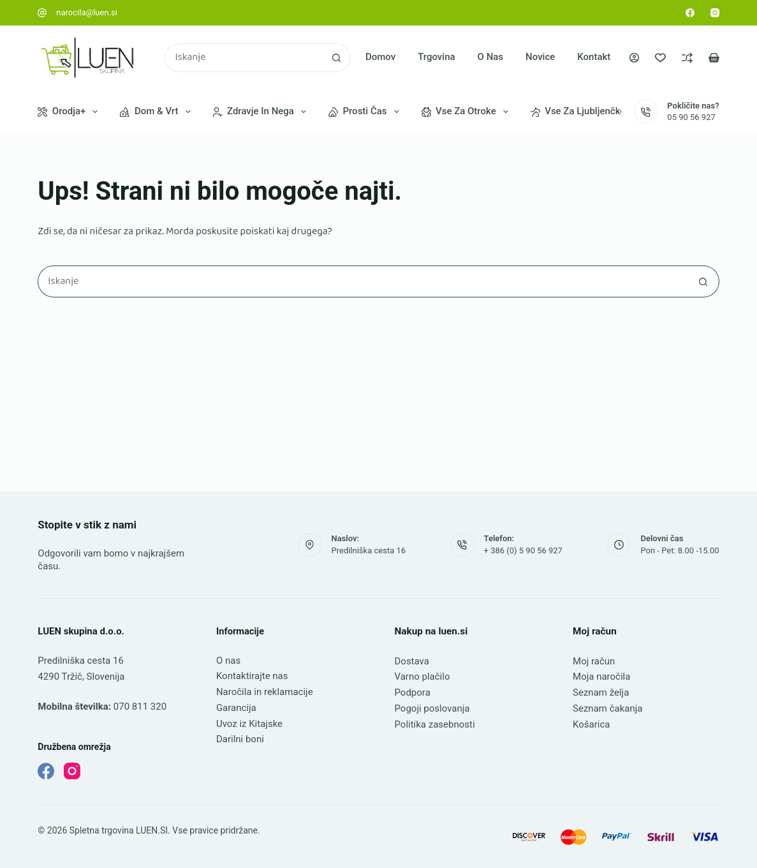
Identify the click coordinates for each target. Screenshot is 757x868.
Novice (540, 57)
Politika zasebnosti (434, 724)
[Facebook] (690, 12)
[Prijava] (634, 58)
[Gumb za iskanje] (336, 57)
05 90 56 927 (691, 117)
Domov (380, 57)
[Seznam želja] (660, 57)
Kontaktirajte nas (252, 676)
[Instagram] (714, 12)
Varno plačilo (422, 676)
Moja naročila (601, 676)
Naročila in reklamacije (264, 692)
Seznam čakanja (607, 708)
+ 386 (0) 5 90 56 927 (523, 550)
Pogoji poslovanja (431, 708)
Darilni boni (240, 739)
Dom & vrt (157, 111)
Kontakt (593, 57)
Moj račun (594, 661)
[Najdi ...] (243, 57)
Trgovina (436, 57)
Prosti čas (366, 111)
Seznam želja (601, 692)
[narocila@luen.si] (42, 12)
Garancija (236, 708)
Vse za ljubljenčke (587, 111)
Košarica (591, 724)
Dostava (411, 661)
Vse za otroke (467, 111)
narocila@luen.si (86, 12)
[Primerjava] (687, 57)
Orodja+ (70, 111)
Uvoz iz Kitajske (249, 724)
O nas (491, 57)
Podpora (412, 692)
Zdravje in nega (262, 111)
